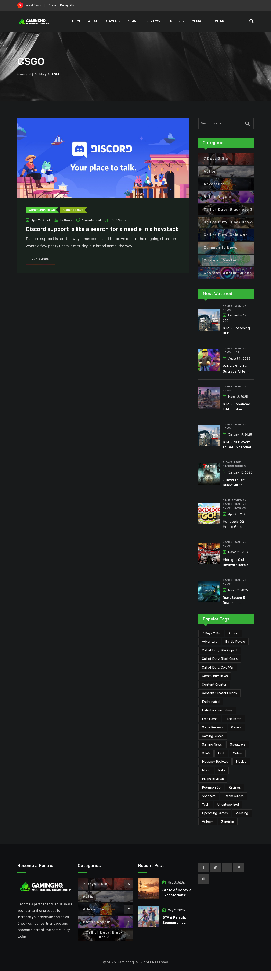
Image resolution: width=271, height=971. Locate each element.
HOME (76, 21)
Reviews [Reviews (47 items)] (235, 787)
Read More (40, 259)
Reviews (239, 507)
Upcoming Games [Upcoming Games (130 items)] (215, 813)
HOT (236, 352)
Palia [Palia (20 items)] (221, 770)
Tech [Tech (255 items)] (205, 805)
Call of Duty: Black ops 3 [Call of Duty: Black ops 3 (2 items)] (220, 650)
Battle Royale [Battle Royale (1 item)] (235, 642)
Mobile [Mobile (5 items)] (237, 753)
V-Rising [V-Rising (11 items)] (242, 813)
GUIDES (175, 21)
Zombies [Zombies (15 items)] (227, 822)
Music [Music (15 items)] (206, 770)
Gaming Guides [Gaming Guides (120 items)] (213, 736)
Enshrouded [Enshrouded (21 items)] (211, 702)
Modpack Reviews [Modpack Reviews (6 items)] (215, 762)
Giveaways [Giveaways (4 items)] (237, 744)
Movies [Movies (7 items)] (241, 762)
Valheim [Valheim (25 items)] (207, 822)
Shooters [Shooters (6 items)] (209, 796)
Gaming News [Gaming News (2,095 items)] (212, 744)
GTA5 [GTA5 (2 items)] (206, 753)
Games (228, 306)
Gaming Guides (234, 466)
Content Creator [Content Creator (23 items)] (214, 684)
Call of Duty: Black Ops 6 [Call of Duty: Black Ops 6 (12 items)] (220, 659)
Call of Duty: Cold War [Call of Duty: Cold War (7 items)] (218, 667)
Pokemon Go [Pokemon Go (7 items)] (211, 787)
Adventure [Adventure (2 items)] (209, 642)
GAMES (111, 21)
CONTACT (218, 21)
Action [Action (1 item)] (233, 633)
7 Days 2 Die (232, 462)
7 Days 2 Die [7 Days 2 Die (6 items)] (211, 633)
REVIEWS (153, 21)
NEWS (131, 21)
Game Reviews (233, 500)
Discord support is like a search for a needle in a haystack (102, 229)
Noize (68, 220)
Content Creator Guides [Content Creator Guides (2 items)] (219, 693)
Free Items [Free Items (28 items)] (233, 719)
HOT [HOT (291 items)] (221, 753)
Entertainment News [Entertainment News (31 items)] (217, 710)
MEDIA (196, 21)
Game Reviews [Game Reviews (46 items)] (212, 727)
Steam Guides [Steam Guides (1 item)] (234, 796)
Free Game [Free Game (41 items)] (209, 719)
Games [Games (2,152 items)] (236, 727)
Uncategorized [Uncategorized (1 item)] (228, 805)
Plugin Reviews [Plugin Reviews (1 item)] (213, 779)
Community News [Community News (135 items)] (215, 676)
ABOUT (93, 21)
